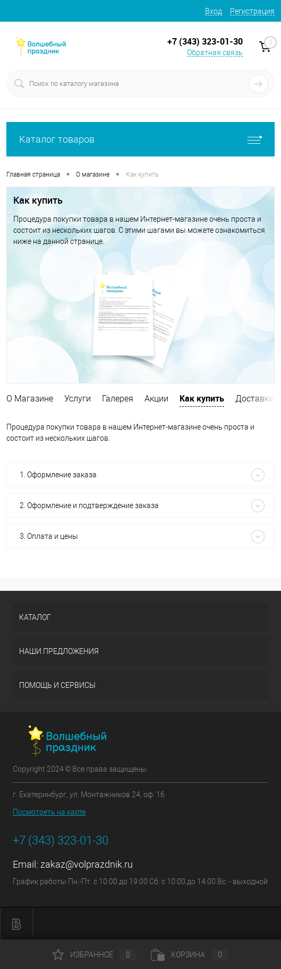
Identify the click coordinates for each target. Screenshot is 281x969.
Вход (213, 11)
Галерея (117, 399)
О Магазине (29, 399)
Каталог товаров (140, 139)
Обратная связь (215, 52)
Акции (156, 399)
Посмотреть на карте (49, 812)
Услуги (77, 399)
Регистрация (252, 11)
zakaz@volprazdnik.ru (86, 864)
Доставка (254, 399)
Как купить (202, 398)
